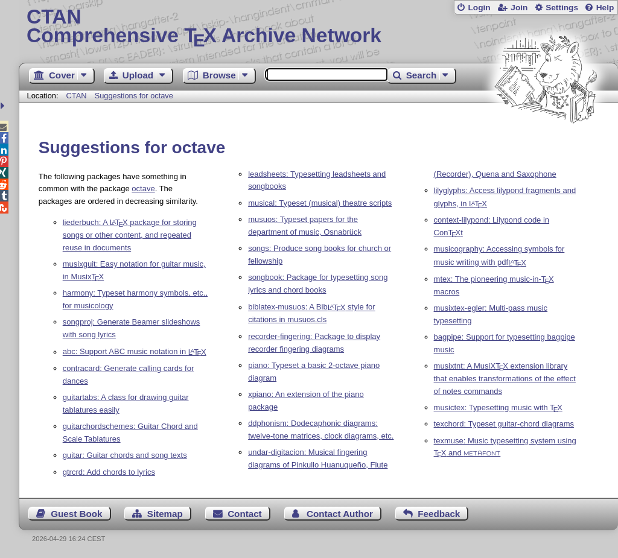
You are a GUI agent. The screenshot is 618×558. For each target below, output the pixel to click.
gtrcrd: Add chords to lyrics (109, 472)
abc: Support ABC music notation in (134, 352)
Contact (245, 514)
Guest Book (76, 514)
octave (143, 188)
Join (519, 7)
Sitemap (165, 514)
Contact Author (340, 514)
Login (479, 7)
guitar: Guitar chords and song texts (125, 455)
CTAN (76, 95)
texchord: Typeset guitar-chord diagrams (504, 423)
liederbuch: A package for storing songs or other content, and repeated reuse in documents (130, 235)
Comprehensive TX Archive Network (318, 27)
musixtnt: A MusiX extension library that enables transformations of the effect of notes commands (505, 378)
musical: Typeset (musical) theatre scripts (320, 203)
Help (605, 7)
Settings (562, 7)
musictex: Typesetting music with (498, 407)
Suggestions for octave (134, 95)
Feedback (439, 514)
